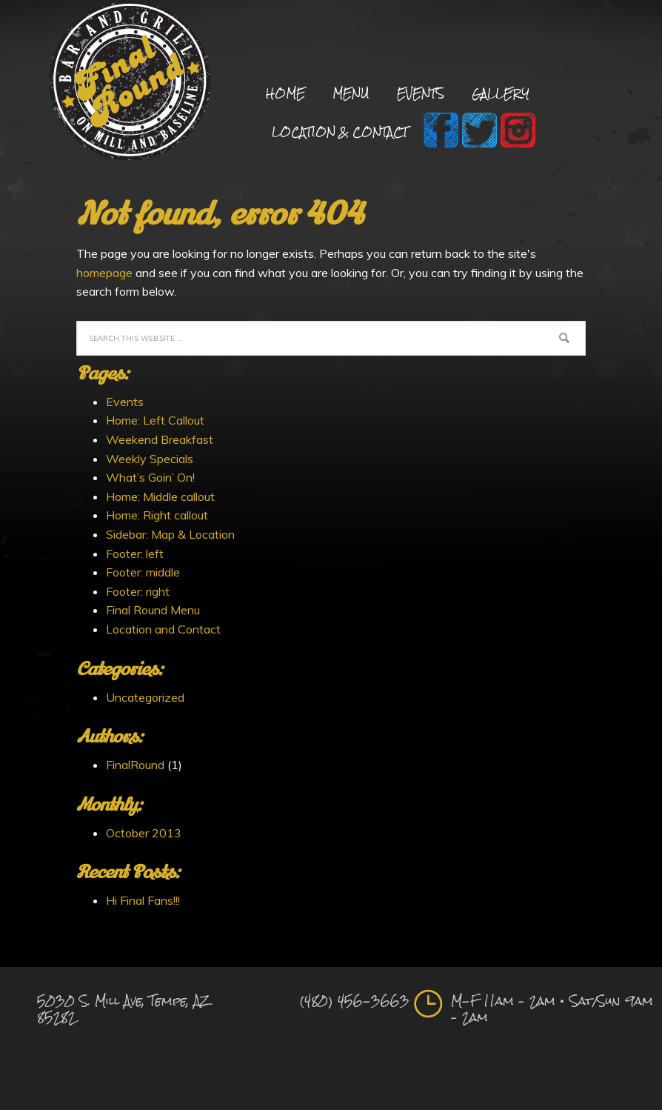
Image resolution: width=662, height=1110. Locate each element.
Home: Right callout (157, 515)
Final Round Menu (153, 609)
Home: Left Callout (155, 420)
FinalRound (135, 764)
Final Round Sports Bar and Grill (130, 83)
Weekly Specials (149, 458)
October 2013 (143, 832)
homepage (104, 272)
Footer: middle (143, 572)
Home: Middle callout (160, 496)
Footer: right (138, 591)
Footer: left (135, 553)
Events (125, 401)
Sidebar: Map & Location (170, 534)
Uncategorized (145, 697)
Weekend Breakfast (159, 439)
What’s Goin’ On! (150, 477)
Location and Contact (163, 629)
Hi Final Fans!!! (143, 900)
